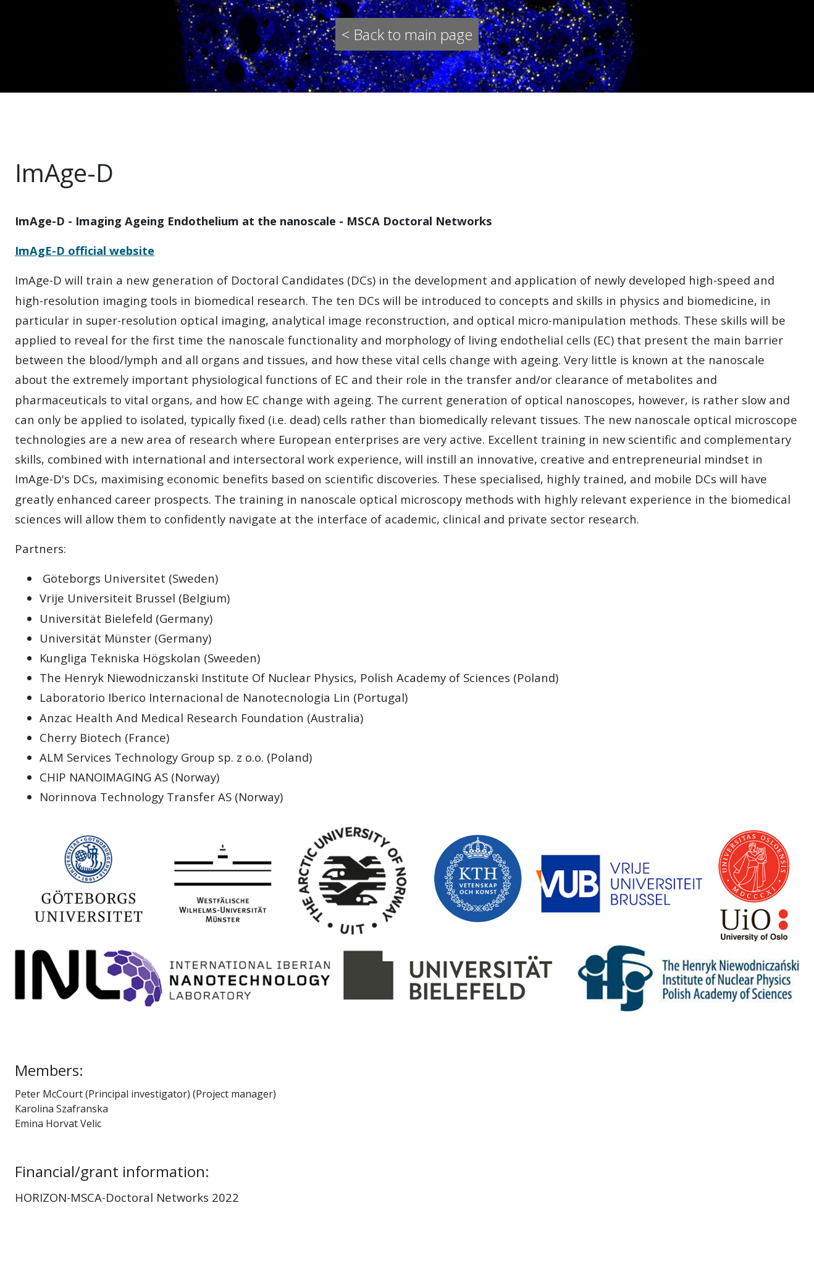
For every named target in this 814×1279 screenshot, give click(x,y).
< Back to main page (407, 34)
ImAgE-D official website (84, 250)
